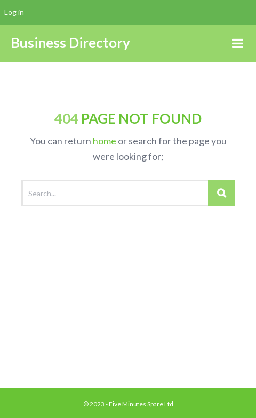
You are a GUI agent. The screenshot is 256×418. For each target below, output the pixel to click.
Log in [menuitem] (14, 12)
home (104, 141)
